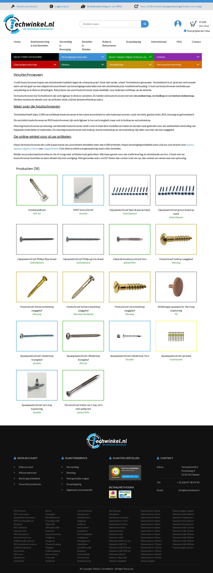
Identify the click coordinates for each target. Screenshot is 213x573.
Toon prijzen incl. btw (197, 30)
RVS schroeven (21, 514)
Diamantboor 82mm (150, 534)
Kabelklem (82, 544)
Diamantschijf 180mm (183, 514)
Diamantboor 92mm (150, 537)
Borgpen (81, 550)
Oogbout (50, 537)
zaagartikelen (50, 148)
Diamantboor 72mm (150, 530)
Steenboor (19, 560)
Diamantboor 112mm (151, 544)
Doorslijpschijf (52, 520)
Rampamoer (83, 514)
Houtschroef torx (22, 537)
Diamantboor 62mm (150, 527)
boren (190, 144)
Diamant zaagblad (117, 560)
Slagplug (81, 520)
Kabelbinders (83, 517)
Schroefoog (83, 557)
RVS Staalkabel (84, 534)
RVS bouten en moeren (25, 544)
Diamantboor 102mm (151, 540)
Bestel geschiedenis (29, 478)
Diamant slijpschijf (118, 557)
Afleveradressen (28, 472)
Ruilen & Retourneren (109, 43)
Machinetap (115, 510)
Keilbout (81, 524)
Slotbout (18, 524)
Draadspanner (84, 560)
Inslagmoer (82, 537)
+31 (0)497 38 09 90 (188, 482)
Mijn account (26, 466)
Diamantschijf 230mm (183, 534)
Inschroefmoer (84, 510)
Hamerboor (19, 557)
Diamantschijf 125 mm (120, 547)
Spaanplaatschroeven (24, 517)
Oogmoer (50, 540)
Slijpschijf (50, 524)
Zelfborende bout (22, 547)
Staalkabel (82, 530)
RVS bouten (20, 510)
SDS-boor (18, 554)
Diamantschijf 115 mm (120, 540)
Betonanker (83, 527)
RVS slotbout (20, 527)
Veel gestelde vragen (77, 478)
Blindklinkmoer (52, 517)
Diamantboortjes (117, 527)
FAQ (179, 41)
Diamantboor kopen (119, 517)
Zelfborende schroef (24, 540)
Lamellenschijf (84, 547)
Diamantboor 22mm (150, 510)
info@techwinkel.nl (189, 490)
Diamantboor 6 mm (118, 520)
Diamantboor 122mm (151, 547)
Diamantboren (116, 530)
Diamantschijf (116, 534)
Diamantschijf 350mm (183, 540)
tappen (17, 148)
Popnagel (50, 514)
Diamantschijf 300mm (183, 537)
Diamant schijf (116, 537)
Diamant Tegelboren (183, 517)
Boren (48, 510)
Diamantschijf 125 (118, 544)
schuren (34, 148)
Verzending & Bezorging (65, 45)
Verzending (72, 466)
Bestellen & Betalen (87, 45)
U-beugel (50, 557)
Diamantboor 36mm (150, 517)
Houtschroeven (53, 534)
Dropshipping (133, 41)
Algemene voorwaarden (79, 489)
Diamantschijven (117, 554)
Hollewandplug (52, 550)
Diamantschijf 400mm (183, 544)
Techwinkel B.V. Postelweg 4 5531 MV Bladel (190, 470)
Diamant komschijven (183, 520)
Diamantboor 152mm (151, 557)
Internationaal (158, 41)
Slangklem (114, 514)
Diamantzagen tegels (183, 510)
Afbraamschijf (52, 527)
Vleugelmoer (83, 540)
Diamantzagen (148, 560)
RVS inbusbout (21, 534)
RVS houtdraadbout (24, 520)
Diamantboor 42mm (150, 520)
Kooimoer (50, 560)
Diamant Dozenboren (183, 524)
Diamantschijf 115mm (183, 527)
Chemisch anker (53, 544)
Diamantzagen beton (183, 547)
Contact (196, 41)
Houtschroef (51, 554)
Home (17, 41)
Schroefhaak (83, 554)
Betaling (71, 472)
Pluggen (49, 547)
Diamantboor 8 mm (118, 524)
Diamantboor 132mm (151, 550)
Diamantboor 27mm (150, 514)
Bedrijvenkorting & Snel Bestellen (40, 43)
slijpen (25, 148)
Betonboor (19, 550)
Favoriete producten (30, 484)
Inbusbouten (20, 530)
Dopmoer (50, 530)
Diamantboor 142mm (151, 554)
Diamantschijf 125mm (183, 530)
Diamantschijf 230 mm (120, 550)
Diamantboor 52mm (150, 524)
